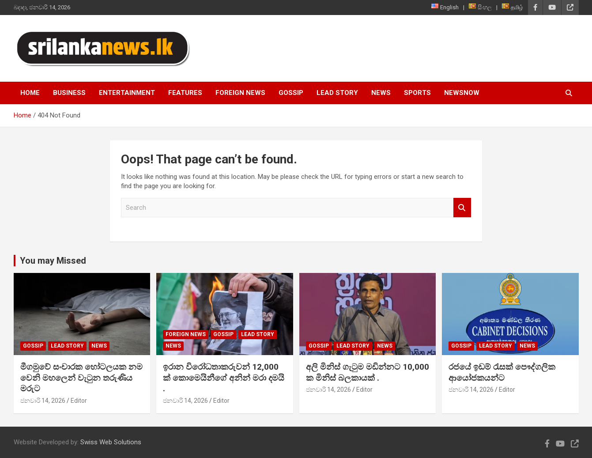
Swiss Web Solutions (110, 442)
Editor (79, 400)
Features (185, 93)
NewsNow (461, 93)
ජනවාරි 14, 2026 (42, 400)
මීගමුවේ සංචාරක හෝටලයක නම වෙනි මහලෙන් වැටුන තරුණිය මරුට (81, 378)
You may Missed (53, 260)
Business (69, 93)
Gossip (291, 93)
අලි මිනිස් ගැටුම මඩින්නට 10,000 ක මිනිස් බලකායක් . (367, 372)
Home (30, 93)
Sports (417, 93)
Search (462, 208)
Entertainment (127, 93)
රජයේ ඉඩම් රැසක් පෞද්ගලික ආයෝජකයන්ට (502, 372)
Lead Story (337, 93)
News (381, 93)
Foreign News (240, 93)
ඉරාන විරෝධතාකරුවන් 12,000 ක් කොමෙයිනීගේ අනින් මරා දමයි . (223, 378)
